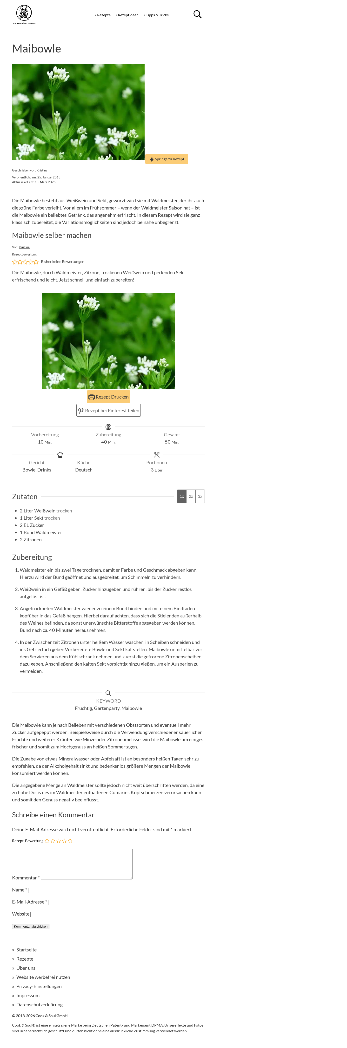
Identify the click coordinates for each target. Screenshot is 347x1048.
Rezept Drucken (108, 397)
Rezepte (24, 964)
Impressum (28, 1001)
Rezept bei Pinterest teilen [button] (108, 410)
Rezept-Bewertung (27, 840)
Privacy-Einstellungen (39, 992)
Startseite (26, 955)
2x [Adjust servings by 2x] (191, 496)
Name (19, 895)
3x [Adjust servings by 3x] (200, 496)
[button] (14, 261)
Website (20, 919)
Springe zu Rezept (166, 159)
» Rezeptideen (127, 15)
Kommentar (26, 883)
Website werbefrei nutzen (43, 983)
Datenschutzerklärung (39, 1010)
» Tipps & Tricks (156, 15)
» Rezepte (103, 15)
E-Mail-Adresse (29, 907)
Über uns (25, 973)
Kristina (42, 170)
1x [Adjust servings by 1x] (182, 496)
